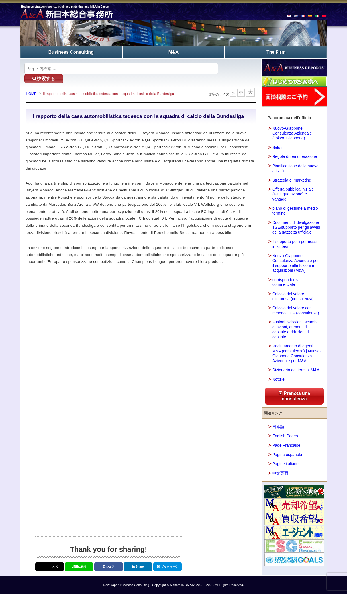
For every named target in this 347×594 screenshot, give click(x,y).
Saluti (277, 147)
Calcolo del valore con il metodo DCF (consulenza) (295, 310)
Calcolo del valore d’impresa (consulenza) (293, 295)
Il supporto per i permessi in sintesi (294, 243)
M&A (173, 52)
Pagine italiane (285, 463)
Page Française (286, 445)
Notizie (278, 379)
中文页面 (280, 472)
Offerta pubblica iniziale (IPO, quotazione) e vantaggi (293, 194)
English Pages (285, 435)
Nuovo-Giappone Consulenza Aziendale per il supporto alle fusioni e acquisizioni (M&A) (295, 262)
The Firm (276, 52)
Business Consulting (71, 52)
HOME (32, 85)
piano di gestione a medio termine (295, 210)
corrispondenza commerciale (286, 281)
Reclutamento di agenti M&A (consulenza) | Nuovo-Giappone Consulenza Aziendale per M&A (296, 353)
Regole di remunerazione (294, 156)
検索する (236, 67)
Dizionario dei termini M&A (295, 369)
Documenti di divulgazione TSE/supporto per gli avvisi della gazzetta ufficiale (296, 227)
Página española (287, 454)
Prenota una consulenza (294, 395)
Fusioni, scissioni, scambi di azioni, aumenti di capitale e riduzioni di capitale (294, 329)
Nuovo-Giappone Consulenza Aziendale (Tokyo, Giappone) (292, 133)
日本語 (278, 426)
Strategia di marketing (291, 179)
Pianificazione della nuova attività (295, 168)
